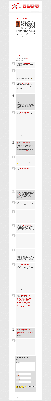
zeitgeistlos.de (14, 397)
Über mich (12, 11)
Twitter (20, 397)
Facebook (23, 397)
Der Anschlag (18, 55)
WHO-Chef (18, 194)
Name (17, 374)
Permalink (27, 58)
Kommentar (17, 362)
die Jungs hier (28, 150)
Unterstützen (29, 11)
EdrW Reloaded (20, 11)
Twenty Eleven (28, 397)
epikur (23, 14)
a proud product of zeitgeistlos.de (27, 8)
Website (17, 381)
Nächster (38, 14)
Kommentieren (16, 11)
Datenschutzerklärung (24, 11)
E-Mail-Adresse (18, 378)
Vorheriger (34, 14)
